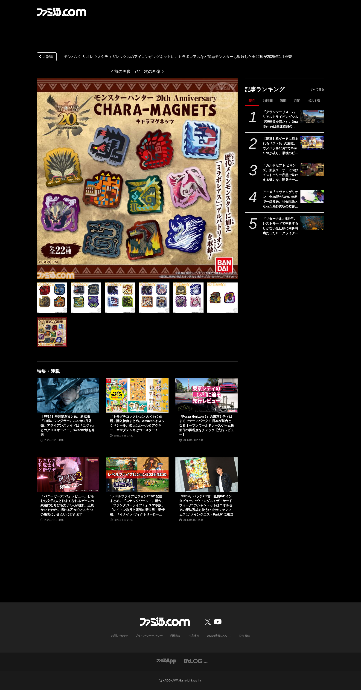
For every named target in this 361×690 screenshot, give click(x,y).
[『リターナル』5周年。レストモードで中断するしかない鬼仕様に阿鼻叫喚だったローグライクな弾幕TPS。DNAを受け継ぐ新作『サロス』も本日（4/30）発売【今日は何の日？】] (312, 223)
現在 (252, 101)
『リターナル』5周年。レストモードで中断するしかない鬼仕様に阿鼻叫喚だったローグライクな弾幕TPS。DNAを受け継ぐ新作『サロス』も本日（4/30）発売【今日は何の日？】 (281, 226)
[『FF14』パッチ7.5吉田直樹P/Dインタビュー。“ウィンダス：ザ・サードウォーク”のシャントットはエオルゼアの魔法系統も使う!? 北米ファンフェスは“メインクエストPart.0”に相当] (206, 474)
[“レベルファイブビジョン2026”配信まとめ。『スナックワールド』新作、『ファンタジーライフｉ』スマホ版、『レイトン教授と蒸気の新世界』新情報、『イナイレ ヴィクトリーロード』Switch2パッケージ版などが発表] (137, 474)
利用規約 (175, 635)
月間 (297, 101)
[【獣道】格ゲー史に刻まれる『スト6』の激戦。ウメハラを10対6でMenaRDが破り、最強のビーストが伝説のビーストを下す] (312, 143)
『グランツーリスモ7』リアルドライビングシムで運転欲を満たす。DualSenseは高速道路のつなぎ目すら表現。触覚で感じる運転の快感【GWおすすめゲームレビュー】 (280, 119)
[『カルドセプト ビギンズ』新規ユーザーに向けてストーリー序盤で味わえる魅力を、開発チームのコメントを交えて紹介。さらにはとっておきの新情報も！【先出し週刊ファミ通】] (312, 169)
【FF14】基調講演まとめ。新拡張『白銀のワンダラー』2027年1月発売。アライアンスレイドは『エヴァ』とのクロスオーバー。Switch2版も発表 (68, 425)
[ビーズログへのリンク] (196, 661)
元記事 (46, 57)
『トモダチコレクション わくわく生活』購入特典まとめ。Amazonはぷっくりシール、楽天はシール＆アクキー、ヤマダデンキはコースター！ (137, 423)
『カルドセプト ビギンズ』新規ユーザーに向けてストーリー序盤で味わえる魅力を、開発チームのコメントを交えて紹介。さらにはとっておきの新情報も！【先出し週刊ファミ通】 (280, 172)
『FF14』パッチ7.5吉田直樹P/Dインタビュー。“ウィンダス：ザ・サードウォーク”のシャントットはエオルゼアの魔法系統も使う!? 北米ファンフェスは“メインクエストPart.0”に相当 (206, 505)
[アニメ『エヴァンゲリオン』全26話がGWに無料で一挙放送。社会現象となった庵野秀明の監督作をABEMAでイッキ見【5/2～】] (312, 196)
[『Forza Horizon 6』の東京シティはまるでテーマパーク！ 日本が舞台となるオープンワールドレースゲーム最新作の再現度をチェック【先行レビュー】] (206, 395)
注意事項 (194, 635)
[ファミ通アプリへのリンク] (166, 661)
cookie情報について (219, 635)
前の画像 (122, 71)
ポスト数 (314, 101)
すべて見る (317, 89)
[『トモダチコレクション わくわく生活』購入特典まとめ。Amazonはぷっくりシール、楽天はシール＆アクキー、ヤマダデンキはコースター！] (137, 395)
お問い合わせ (119, 635)
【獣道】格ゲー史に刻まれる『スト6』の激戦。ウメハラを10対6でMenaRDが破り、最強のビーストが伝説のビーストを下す (280, 146)
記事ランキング (265, 89)
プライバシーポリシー (149, 635)
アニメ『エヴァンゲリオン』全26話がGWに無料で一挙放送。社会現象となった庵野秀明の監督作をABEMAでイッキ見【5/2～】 (280, 199)
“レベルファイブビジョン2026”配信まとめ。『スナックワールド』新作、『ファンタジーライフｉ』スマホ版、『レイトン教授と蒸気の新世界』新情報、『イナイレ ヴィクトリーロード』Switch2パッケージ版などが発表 (137, 505)
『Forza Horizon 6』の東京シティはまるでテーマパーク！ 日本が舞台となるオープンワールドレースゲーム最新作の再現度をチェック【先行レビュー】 (206, 425)
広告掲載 (244, 635)
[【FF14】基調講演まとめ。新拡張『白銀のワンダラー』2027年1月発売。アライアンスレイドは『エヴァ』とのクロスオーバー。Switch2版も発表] (68, 395)
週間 (283, 101)
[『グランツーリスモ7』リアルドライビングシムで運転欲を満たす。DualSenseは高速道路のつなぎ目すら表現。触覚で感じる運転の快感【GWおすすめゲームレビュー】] (312, 116)
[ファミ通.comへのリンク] (61, 12)
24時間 (267, 101)
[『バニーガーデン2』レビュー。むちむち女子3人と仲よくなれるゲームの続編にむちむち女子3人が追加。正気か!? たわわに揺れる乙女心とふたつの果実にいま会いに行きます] (68, 474)
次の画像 (152, 71)
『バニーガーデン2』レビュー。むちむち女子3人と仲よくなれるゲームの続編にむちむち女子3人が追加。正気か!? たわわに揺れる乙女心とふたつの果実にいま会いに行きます (67, 505)
